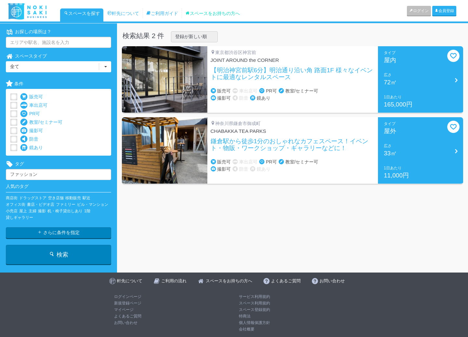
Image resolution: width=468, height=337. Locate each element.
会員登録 (444, 10)
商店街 (12, 198)
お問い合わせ (125, 322)
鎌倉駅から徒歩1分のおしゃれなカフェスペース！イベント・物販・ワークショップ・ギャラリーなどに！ (290, 144)
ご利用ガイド (162, 13)
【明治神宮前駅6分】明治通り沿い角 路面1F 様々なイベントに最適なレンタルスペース (292, 73)
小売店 (12, 211)
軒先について (123, 13)
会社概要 (246, 329)
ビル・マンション (92, 204)
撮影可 (31, 130)
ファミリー (65, 204)
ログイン (419, 10)
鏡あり (31, 147)
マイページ (124, 309)
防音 (29, 139)
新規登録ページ (127, 303)
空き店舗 (56, 198)
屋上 (23, 211)
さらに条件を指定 (58, 232)
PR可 (30, 113)
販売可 (31, 96)
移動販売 (73, 198)
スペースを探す (82, 13)
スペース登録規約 (254, 309)
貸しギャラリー (19, 217)
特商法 (245, 316)
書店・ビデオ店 (40, 204)
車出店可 (33, 105)
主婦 (32, 211)
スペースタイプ (26, 56)
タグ (15, 164)
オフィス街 (15, 204)
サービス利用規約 (254, 296)
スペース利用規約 (254, 303)
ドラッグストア (32, 198)
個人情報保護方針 (254, 322)
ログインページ (127, 296)
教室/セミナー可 (41, 122)
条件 (14, 84)
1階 (87, 211)
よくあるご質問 (127, 316)
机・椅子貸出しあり (65, 211)
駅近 (86, 198)
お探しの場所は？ (28, 31)
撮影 (42, 211)
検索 (58, 254)
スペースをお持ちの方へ (212, 13)
